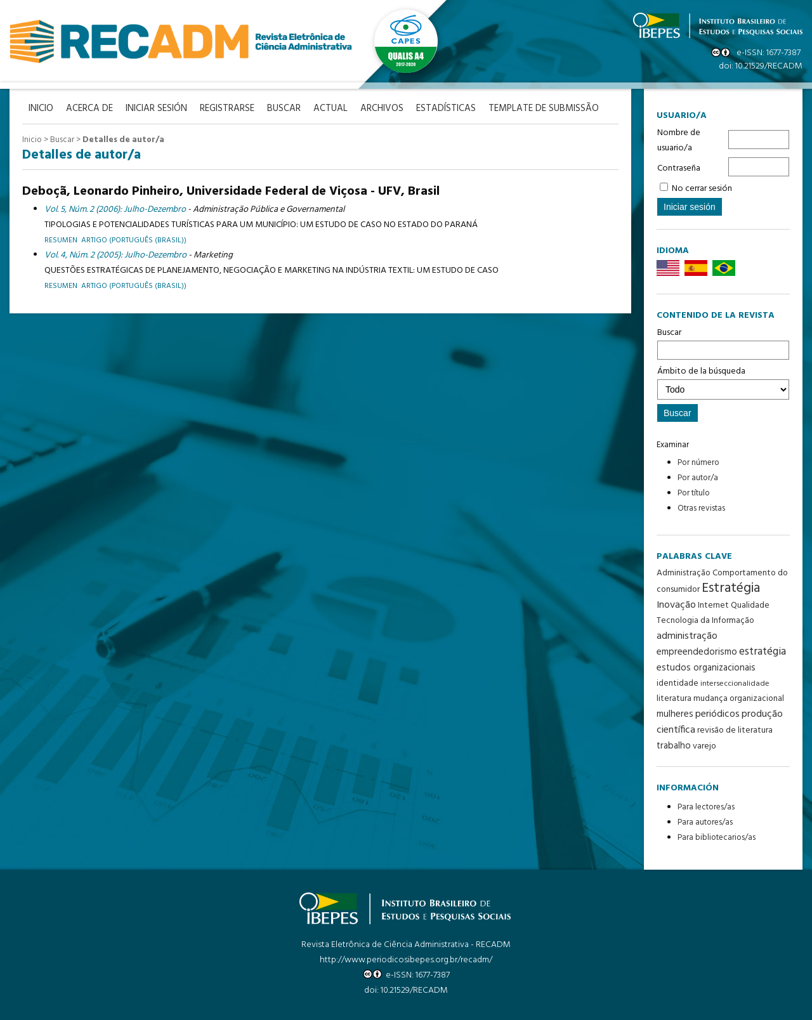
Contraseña (678, 168)
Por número (698, 462)
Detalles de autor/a (123, 140)
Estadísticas (446, 108)
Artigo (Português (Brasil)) (134, 286)
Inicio (32, 140)
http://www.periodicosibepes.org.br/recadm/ (406, 960)
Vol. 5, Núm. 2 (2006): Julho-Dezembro (115, 209)
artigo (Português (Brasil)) (134, 240)
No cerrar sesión (702, 188)
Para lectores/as (706, 807)
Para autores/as (705, 822)
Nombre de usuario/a (678, 140)
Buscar (723, 342)
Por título (694, 493)
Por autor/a (698, 478)
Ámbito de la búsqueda (723, 382)
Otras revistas (701, 508)
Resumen (60, 240)
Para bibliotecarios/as (717, 837)
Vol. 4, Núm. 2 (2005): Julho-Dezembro (115, 255)
